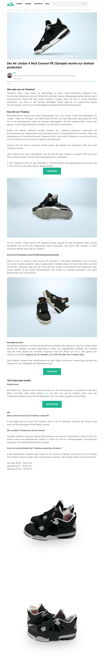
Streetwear (38, 4)
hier (46, 393)
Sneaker (19, 4)
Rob (14, 73)
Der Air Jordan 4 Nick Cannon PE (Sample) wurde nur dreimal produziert (58, 10)
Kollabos (28, 4)
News (47, 4)
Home (10, 10)
